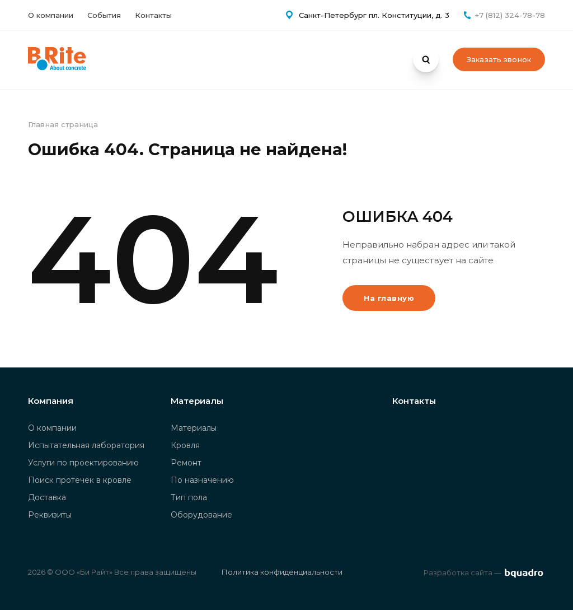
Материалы (194, 428)
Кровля (185, 445)
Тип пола (189, 497)
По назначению (202, 480)
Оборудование (201, 515)
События (104, 15)
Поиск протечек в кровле (79, 480)
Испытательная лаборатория (86, 445)
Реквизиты (50, 515)
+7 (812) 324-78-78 (510, 15)
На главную (389, 298)
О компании (50, 15)
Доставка (47, 497)
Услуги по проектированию (83, 463)
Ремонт (186, 463)
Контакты (153, 15)
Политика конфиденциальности (282, 571)
